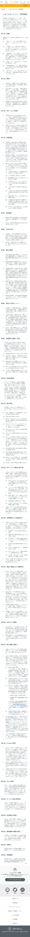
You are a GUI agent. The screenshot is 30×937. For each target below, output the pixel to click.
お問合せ (15, 923)
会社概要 (15, 919)
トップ (3, 9)
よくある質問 (15, 915)
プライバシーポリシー (15, 907)
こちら (13, 731)
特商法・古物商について (15, 911)
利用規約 (15, 902)
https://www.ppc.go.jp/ (19, 704)
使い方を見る (25, 5)
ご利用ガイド (15, 898)
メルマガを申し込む (15, 879)
